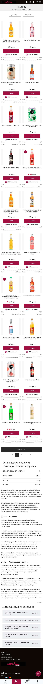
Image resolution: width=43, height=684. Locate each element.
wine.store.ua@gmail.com (6, 657)
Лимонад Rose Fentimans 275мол (32, 40)
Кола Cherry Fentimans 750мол (32, 380)
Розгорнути (35, 613)
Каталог (19, 9)
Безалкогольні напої (26, 9)
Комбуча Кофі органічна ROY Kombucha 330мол (11, 83)
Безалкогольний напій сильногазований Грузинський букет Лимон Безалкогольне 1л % (11, 296)
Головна (14, 9)
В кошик (11, 51)
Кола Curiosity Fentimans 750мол (11, 167)
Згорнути (39, 602)
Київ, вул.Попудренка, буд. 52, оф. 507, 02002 (10, 659)
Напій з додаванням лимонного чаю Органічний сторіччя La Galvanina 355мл (11, 253)
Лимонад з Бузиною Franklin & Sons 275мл (32, 423)
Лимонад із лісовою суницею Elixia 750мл (11, 338)
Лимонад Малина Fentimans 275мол (32, 295)
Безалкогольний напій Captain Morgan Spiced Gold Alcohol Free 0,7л (32, 210)
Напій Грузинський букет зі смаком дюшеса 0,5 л (32, 338)
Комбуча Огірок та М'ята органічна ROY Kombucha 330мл (32, 126)
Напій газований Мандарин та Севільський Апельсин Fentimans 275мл (11, 211)
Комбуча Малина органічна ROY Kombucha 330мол (11, 380)
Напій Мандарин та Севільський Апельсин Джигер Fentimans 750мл (11, 41)
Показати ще (21, 449)
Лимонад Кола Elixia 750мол (32, 82)
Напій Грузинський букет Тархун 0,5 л (11, 422)
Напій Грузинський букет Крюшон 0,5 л (11, 125)
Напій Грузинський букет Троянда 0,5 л (32, 167)
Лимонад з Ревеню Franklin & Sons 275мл (32, 253)
